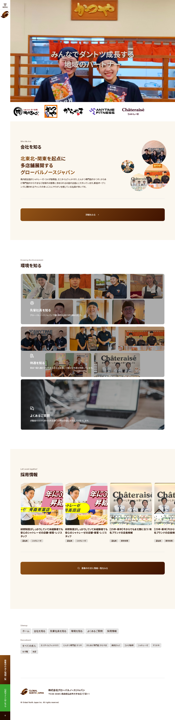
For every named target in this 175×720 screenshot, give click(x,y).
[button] (159, 514)
